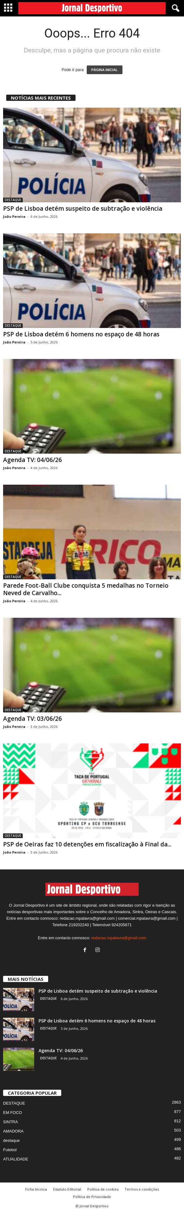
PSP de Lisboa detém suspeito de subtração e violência (82, 208)
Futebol (9, 1161)
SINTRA (10, 1133)
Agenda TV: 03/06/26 (32, 719)
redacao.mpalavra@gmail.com (118, 949)
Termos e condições (142, 1201)
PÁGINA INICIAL (104, 70)
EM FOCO (12, 1124)
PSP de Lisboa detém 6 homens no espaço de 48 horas (81, 334)
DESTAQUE (13, 200)
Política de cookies (102, 1201)
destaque (11, 1152)
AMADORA (13, 1143)
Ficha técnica (36, 1201)
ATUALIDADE (15, 1171)
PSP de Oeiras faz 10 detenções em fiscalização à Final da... (87, 844)
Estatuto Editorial (67, 1201)
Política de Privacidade (92, 1208)
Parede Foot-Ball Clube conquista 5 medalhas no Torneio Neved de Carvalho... (85, 589)
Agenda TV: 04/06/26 (32, 460)
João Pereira (14, 216)
